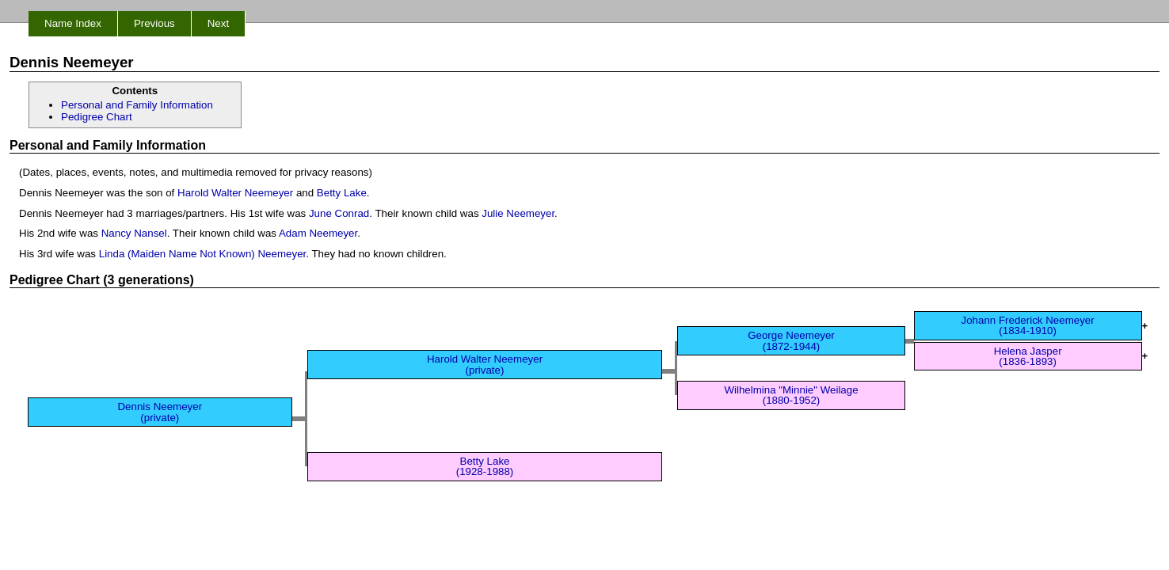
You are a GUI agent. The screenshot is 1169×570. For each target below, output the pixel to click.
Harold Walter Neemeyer (235, 193)
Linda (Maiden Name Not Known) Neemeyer (203, 254)
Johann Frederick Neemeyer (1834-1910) (1028, 325)
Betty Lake (342, 193)
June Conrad (339, 213)
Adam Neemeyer (318, 233)
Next (218, 23)
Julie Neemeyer (518, 213)
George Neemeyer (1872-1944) (791, 340)
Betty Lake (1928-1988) (485, 466)
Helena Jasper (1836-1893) (1028, 356)
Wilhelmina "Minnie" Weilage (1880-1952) (791, 395)
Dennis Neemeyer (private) (159, 412)
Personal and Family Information (137, 105)
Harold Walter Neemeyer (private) (485, 364)
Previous (154, 23)
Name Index (72, 23)
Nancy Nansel (134, 233)
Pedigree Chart (96, 117)
